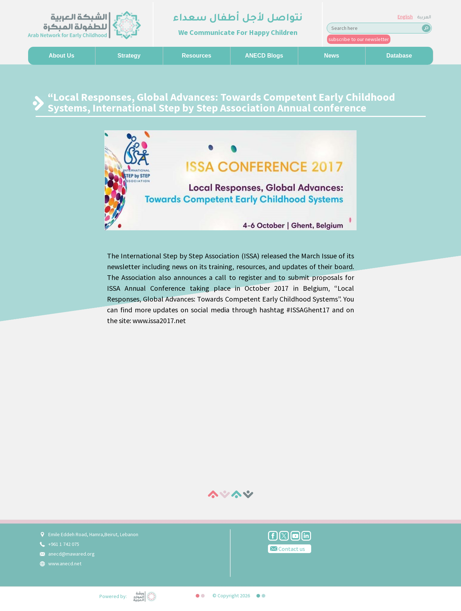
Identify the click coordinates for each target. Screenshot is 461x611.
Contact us (286, 548)
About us (61, 56)
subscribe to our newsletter (358, 39)
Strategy (128, 56)
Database (399, 56)
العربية (424, 17)
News (331, 56)
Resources (196, 56)
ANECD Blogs (264, 56)
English (405, 16)
